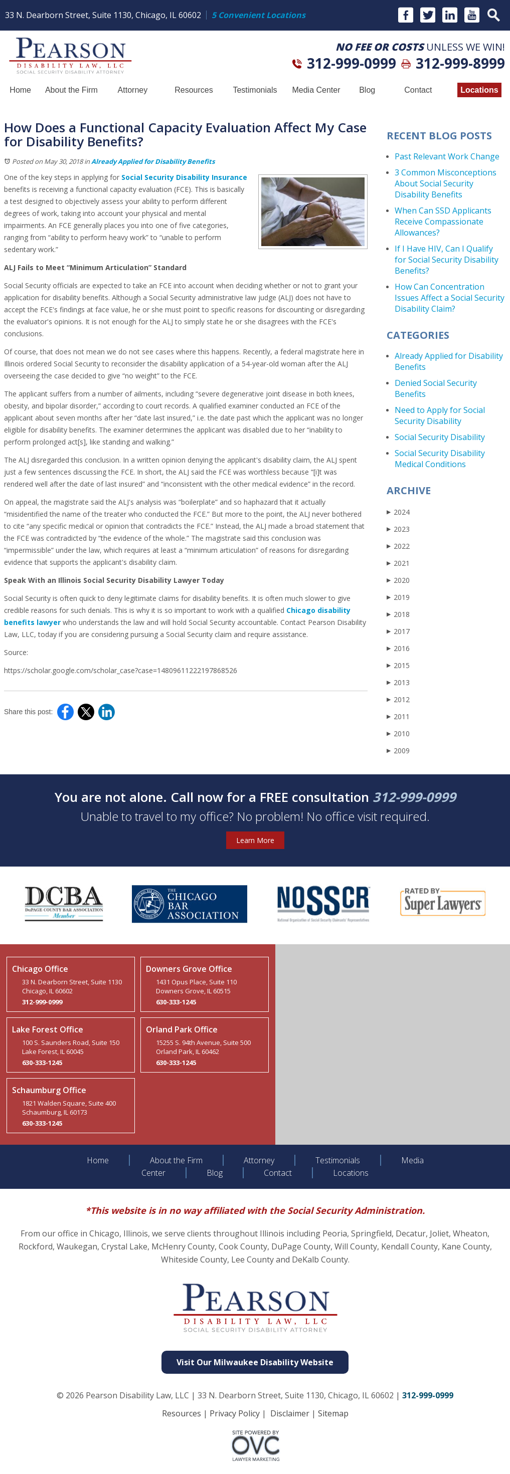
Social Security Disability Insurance (184, 177)
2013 (398, 682)
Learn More (255, 840)
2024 (398, 512)
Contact (418, 90)
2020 (398, 580)
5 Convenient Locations (258, 15)
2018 (398, 614)
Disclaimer (289, 1413)
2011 (398, 716)
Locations (479, 90)
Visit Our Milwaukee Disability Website (255, 1362)
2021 (398, 563)
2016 (398, 648)
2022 (398, 546)
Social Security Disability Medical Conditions (440, 459)
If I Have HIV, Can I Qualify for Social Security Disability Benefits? (446, 259)
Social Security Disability (440, 437)
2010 (398, 733)
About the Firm (71, 90)
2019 (398, 597)
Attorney (133, 90)
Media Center (316, 90)
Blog (367, 90)
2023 (398, 529)
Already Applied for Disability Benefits (153, 161)
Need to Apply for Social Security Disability (440, 415)
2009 (398, 750)
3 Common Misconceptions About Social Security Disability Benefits (445, 183)
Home (20, 90)
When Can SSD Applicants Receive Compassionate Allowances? (443, 221)
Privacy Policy (235, 1413)
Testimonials (255, 90)
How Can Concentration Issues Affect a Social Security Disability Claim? (449, 297)
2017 (398, 631)
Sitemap (333, 1413)
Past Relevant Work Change (447, 156)
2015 (398, 665)
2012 (398, 699)
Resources (194, 90)
